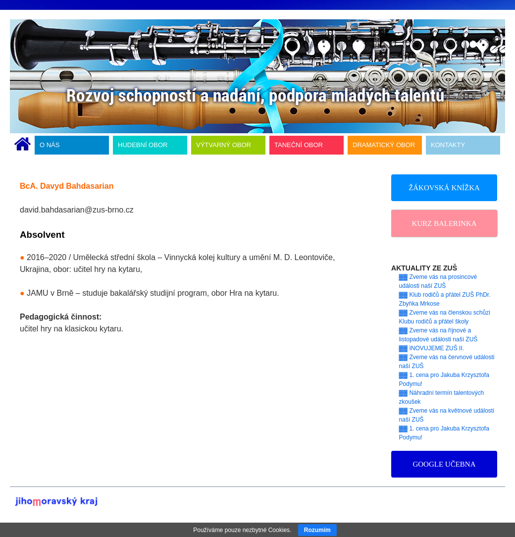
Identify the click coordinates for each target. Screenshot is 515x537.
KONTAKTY (448, 145)
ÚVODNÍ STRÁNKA (22, 145)
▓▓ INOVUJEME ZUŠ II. (431, 348)
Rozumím (317, 530)
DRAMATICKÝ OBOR (384, 145)
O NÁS (49, 145)
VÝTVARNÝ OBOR (223, 145)
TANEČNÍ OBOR (298, 145)
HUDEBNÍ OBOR (142, 145)
